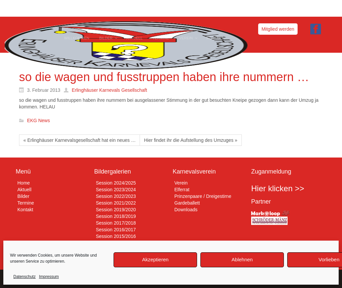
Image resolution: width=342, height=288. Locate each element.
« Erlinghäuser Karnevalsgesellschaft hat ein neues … (79, 140)
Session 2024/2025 (116, 183)
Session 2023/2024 (116, 189)
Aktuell (24, 189)
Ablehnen (241, 259)
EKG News (38, 120)
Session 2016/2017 (116, 229)
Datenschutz (24, 276)
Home (23, 183)
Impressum (49, 276)
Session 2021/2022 (116, 203)
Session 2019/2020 (116, 209)
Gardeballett (187, 203)
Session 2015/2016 (116, 236)
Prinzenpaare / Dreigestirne (202, 196)
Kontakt (25, 209)
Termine (25, 203)
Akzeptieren (155, 259)
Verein (181, 183)
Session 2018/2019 (116, 216)
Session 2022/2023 (116, 196)
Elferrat (181, 189)
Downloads (185, 209)
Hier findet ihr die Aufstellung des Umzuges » (190, 140)
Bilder (23, 196)
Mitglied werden (278, 29)
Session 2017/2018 (116, 223)
